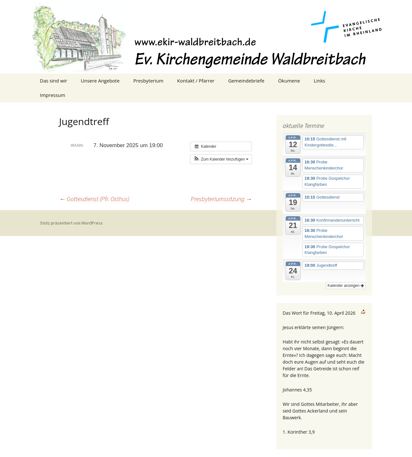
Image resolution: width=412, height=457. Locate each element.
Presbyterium (148, 80)
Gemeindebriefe (246, 80)
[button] (221, 159)
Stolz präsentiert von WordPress (71, 223)
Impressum (52, 95)
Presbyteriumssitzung (221, 199)
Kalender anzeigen (346, 285)
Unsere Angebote (100, 80)
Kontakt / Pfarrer (196, 80)
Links (319, 80)
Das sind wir (53, 80)
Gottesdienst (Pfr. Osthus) (94, 199)
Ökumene (289, 80)
